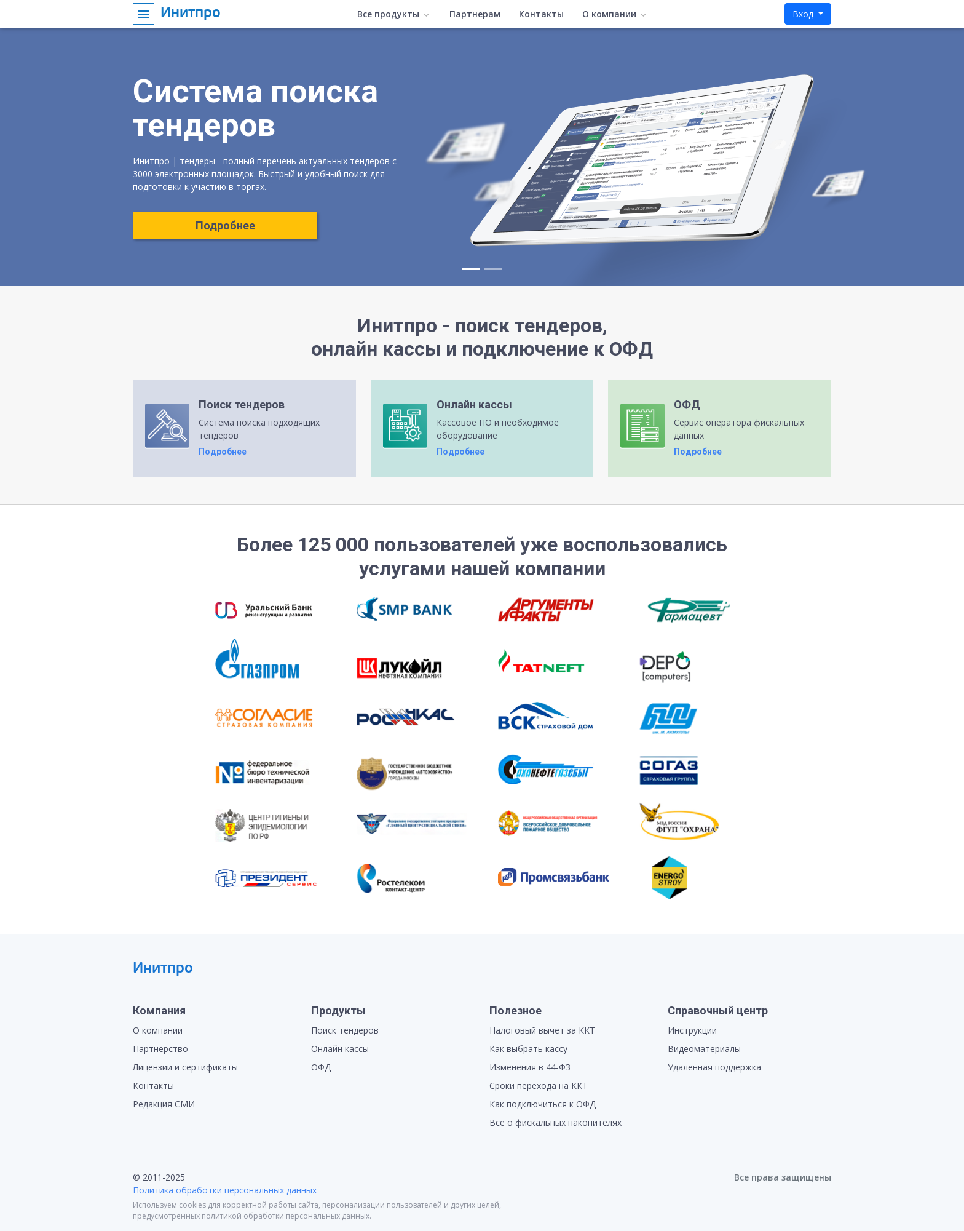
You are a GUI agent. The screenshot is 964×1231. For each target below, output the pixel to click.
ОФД (321, 1067)
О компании (158, 1030)
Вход (804, 14)
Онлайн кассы (340, 1048)
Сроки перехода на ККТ (538, 1085)
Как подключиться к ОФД (542, 1104)
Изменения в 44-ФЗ (530, 1067)
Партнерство (160, 1048)
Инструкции (692, 1030)
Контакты (541, 14)
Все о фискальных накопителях (555, 1122)
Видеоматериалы (704, 1048)
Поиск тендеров (345, 1030)
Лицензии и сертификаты (185, 1067)
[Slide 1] (471, 269)
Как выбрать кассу (528, 1048)
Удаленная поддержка (714, 1067)
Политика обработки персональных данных (225, 1190)
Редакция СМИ (164, 1104)
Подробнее (225, 225)
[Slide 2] (493, 269)
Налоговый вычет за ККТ (542, 1030)
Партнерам (474, 14)
